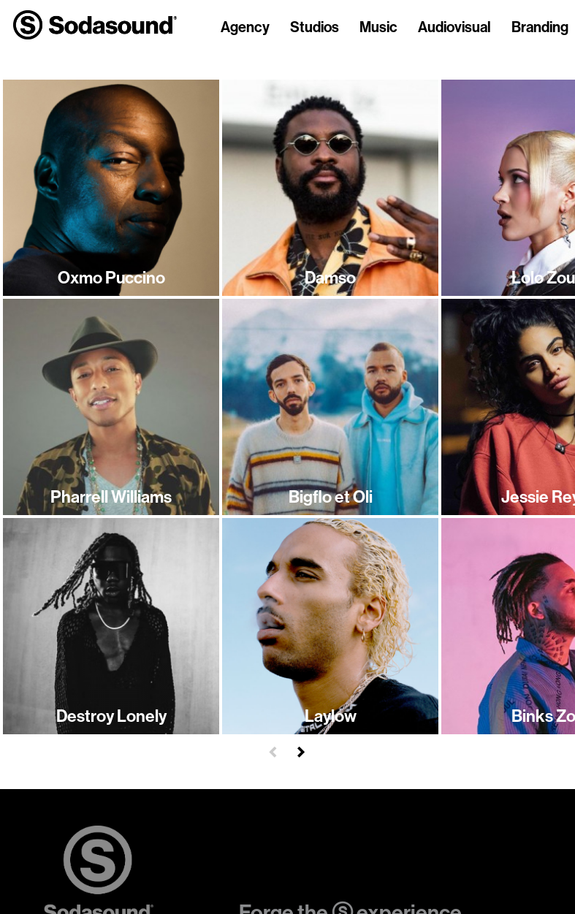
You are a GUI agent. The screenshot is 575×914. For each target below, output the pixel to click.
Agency (245, 28)
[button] (272, 749)
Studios (314, 28)
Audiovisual (454, 28)
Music (378, 28)
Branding (539, 28)
